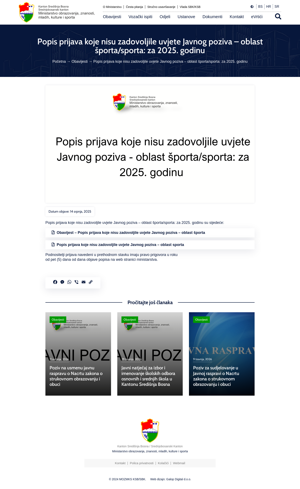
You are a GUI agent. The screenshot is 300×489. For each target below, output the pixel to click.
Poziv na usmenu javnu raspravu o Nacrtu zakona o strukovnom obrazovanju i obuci (76, 376)
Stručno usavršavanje (161, 7)
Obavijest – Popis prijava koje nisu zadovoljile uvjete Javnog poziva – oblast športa (131, 233)
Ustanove (186, 16)
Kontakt (237, 16)
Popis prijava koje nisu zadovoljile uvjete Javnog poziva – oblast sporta (120, 245)
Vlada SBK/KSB (190, 7)
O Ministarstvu (112, 7)
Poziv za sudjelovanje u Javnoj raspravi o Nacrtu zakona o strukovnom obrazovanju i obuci (216, 376)
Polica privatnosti (141, 463)
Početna (59, 61)
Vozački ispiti (140, 16)
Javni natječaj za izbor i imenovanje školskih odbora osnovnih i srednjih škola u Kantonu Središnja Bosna (148, 376)
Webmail (179, 463)
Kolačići (163, 463)
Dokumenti (212, 16)
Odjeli (165, 16)
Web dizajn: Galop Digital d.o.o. (170, 479)
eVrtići (256, 16)
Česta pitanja (134, 7)
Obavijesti (112, 16)
